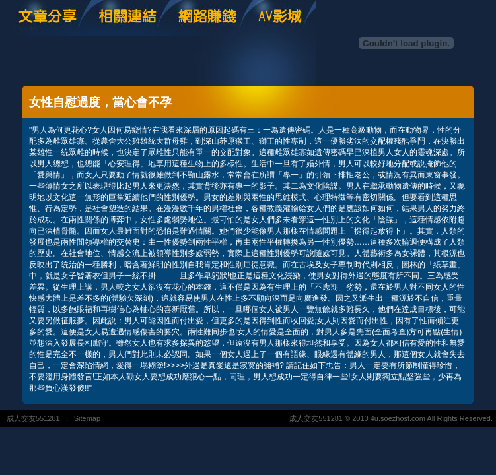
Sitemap (87, 418)
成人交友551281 (33, 418)
